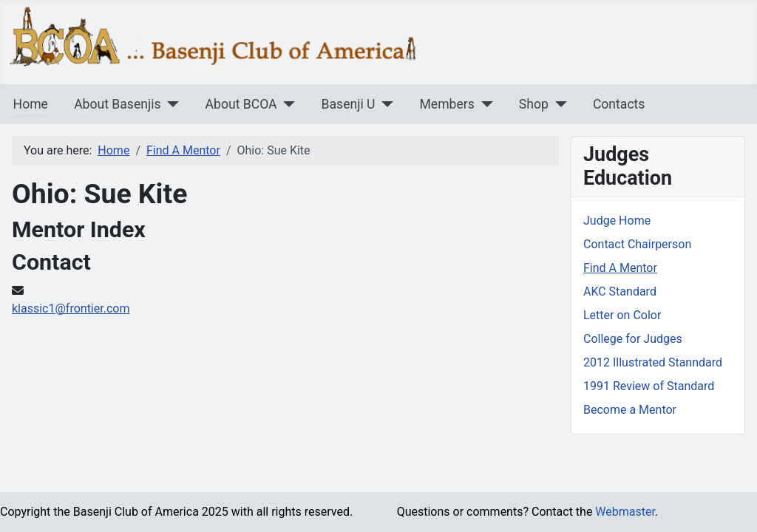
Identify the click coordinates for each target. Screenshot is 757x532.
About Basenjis (117, 104)
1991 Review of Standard (648, 386)
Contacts (619, 104)
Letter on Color (622, 315)
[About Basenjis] (170, 104)
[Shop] (558, 104)
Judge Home (617, 221)
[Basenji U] (384, 104)
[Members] (484, 104)
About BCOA (241, 104)
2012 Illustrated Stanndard (652, 362)
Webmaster (625, 512)
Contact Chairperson (637, 244)
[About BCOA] (286, 104)
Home (30, 104)
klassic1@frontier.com (70, 308)
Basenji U (349, 104)
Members (446, 104)
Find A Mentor (620, 268)
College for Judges (632, 339)
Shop (534, 104)
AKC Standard (619, 291)
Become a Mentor (629, 410)
